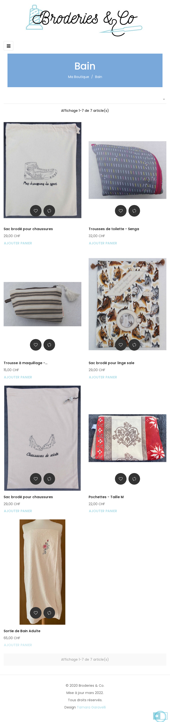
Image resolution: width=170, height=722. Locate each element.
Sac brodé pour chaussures (28, 229)
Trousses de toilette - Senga (114, 229)
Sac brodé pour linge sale (111, 363)
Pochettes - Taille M (106, 497)
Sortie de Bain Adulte (22, 631)
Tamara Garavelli (91, 707)
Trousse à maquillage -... (25, 363)
